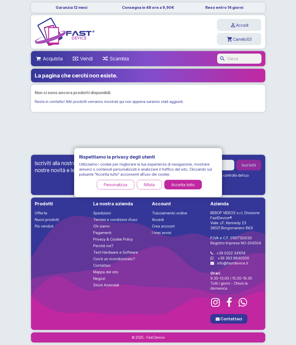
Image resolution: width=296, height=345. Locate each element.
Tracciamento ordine (169, 213)
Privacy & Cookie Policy (113, 239)
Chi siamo (101, 226)
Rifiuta (149, 184)
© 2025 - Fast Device (148, 337)
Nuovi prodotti (47, 219)
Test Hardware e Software (115, 252)
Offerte (41, 213)
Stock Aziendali (106, 285)
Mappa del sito (105, 272)
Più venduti (44, 226)
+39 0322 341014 (230, 253)
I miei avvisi (161, 232)
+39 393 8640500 (233, 258)
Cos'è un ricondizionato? (114, 258)
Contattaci (102, 265)
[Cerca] (239, 59)
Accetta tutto (183, 184)
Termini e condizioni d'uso (115, 219)
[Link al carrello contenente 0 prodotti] (239, 39)
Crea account (163, 226)
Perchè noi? (103, 245)
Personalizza (115, 184)
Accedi (158, 219)
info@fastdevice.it (232, 263)
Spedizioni (102, 213)
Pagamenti (102, 232)
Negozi (99, 278)
